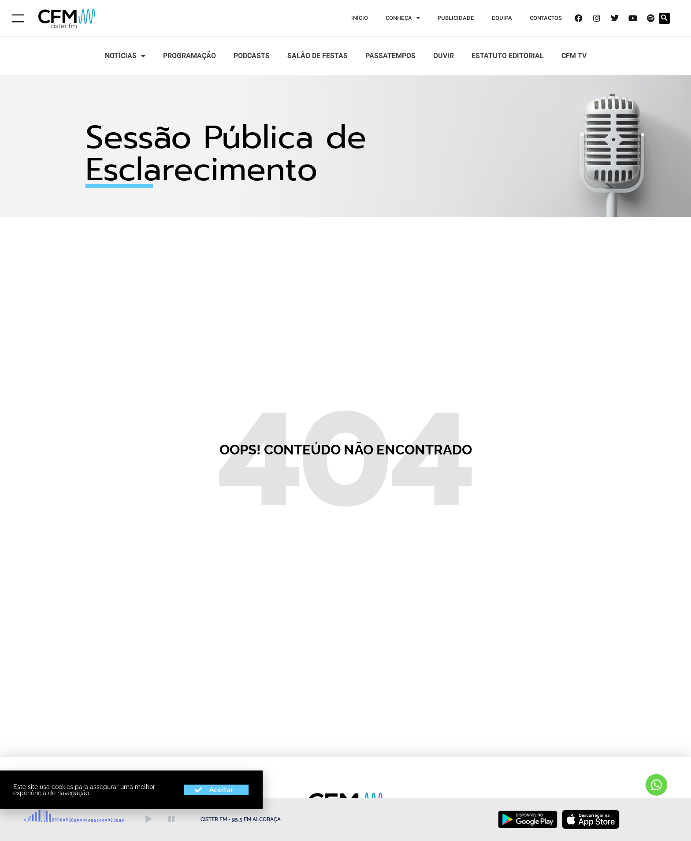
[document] (345, 420)
